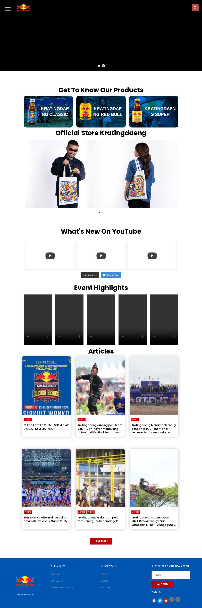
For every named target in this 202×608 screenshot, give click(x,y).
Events (27, 419)
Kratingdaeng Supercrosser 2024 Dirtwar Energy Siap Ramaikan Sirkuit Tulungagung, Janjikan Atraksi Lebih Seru (152, 523)
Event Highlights (101, 287)
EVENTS (104, 580)
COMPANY (55, 574)
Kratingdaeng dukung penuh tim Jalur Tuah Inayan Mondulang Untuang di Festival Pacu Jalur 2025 (100, 430)
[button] (7, 8)
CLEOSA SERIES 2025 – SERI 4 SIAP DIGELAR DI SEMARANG (46, 427)
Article (81, 512)
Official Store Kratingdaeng (101, 132)
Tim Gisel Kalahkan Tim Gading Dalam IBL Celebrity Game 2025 (45, 519)
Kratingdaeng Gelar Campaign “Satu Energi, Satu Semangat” (99, 519)
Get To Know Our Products (101, 89)
